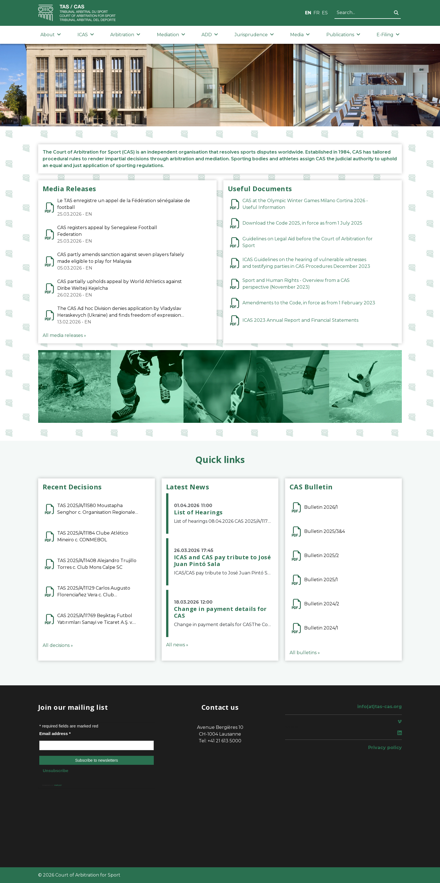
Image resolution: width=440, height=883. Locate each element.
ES (325, 12)
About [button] (50, 34)
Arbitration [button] (125, 34)
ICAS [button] (85, 34)
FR (316, 12)
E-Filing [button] (388, 34)
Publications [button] (343, 34)
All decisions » (58, 645)
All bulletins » (305, 652)
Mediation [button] (171, 34)
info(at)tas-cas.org (379, 706)
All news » (177, 644)
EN (308, 12)
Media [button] (300, 34)
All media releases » (64, 335)
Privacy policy (385, 747)
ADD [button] (209, 34)
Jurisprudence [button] (254, 34)
